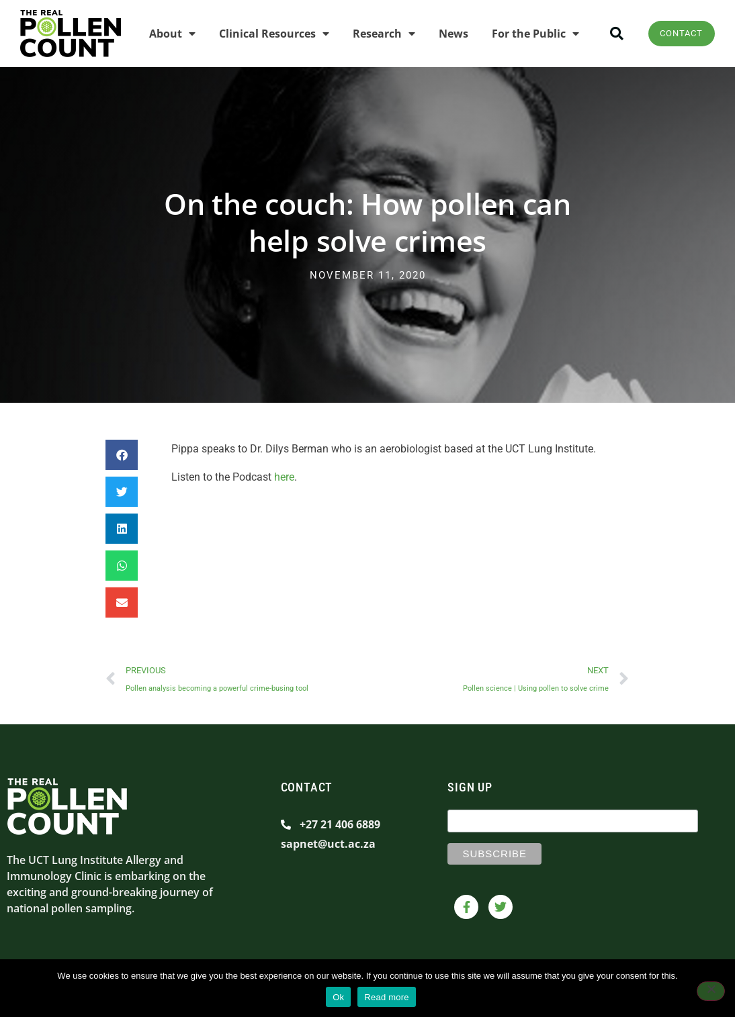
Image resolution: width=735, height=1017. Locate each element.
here (284, 474)
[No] (711, 992)
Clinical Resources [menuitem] (268, 32)
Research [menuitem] (378, 32)
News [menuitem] (447, 32)
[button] (611, 32)
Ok (338, 997)
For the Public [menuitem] (529, 32)
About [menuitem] (166, 32)
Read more (386, 997)
